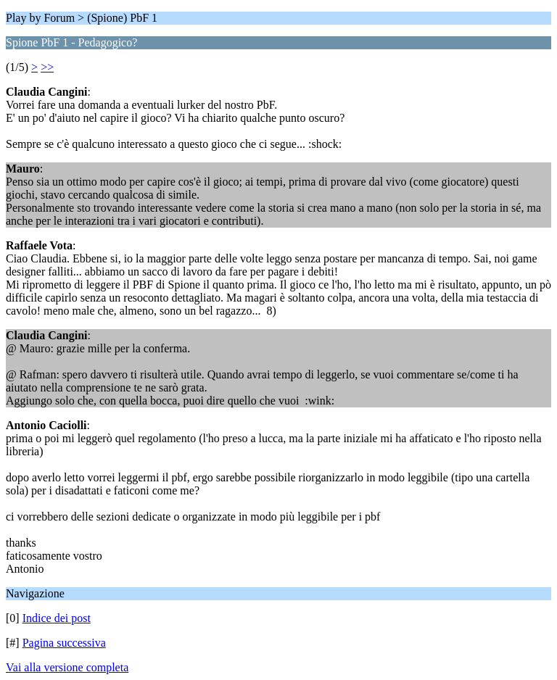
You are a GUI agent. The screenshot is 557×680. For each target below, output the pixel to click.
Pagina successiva (64, 643)
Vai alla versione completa (67, 667)
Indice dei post (56, 618)
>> (47, 67)
